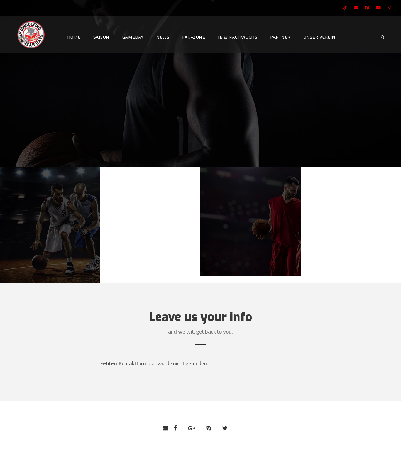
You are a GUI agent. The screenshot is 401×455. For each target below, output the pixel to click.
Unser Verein (319, 37)
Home (73, 37)
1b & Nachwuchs (237, 37)
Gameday (133, 37)
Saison (101, 37)
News (162, 37)
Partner (280, 37)
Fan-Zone (193, 37)
